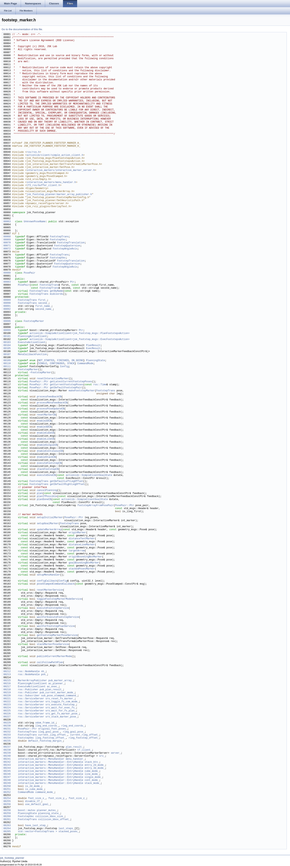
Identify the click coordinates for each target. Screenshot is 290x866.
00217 (7, 686)
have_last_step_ (36, 825)
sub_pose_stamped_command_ (59, 696)
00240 (7, 756)
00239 (7, 753)
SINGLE (42, 363)
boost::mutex (26, 810)
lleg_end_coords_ (46, 726)
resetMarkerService (50, 590)
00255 (7, 801)
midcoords (56, 294)
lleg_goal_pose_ (49, 732)
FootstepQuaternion (67, 246)
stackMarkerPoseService (53, 644)
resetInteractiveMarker (53, 378)
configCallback (47, 581)
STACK (71, 363)
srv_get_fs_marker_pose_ (62, 714)
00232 (7, 732)
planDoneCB (44, 499)
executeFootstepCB (49, 463)
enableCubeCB (45, 433)
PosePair (29, 273)
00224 (7, 708)
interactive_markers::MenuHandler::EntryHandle (50, 762)
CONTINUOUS (57, 363)
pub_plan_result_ (51, 689)
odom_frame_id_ (45, 723)
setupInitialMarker (50, 517)
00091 (7, 306)
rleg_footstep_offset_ (84, 738)
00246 (7, 774)
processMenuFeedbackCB (52, 403)
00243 (7, 765)
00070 (7, 243)
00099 (7, 330)
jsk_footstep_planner (12, 857)
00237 (7, 747)
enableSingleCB (47, 445)
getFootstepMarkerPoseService (57, 635)
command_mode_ (44, 792)
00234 (7, 738)
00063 (7, 221)
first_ (42, 300)
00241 (7, 759)
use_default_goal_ (37, 804)
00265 (7, 831)
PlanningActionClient (32, 336)
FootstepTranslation (71, 243)
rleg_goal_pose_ (74, 732)
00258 (7, 810)
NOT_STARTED (46, 360)
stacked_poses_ (69, 831)
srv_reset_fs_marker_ (60, 699)
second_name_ (44, 309)
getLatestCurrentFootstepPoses (71, 381)
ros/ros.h (33, 152)
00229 (7, 723)
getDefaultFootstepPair (66, 388)
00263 (7, 825)
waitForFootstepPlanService (56, 626)
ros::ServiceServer (31, 699)
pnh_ (44, 674)
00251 (7, 789)
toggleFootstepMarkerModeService (59, 599)
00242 (7, 762)
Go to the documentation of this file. (22, 29)
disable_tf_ (33, 801)
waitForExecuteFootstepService (58, 617)
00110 (7, 363)
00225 (7, 711)
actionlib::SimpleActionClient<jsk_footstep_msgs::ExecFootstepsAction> (80, 339)
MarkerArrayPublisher (32, 680)
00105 (7, 348)
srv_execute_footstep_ (61, 705)
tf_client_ (84, 750)
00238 (7, 750)
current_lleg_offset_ (52, 735)
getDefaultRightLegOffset (67, 484)
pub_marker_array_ (60, 680)
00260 (7, 816)
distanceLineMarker (82, 545)
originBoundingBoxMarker (85, 557)
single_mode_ (93, 777)
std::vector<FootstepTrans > (37, 831)
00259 (7, 813)
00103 (7, 342)
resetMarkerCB (46, 415)
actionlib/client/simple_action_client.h (55, 155)
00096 (7, 321)
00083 (7, 282)
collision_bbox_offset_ (54, 819)
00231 (7, 729)
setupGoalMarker (48, 523)
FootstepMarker (34, 321)
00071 (7, 246)
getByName (56, 291)
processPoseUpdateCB (50, 409)
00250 (7, 786)
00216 (7, 683)
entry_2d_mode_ (95, 765)
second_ (43, 303)
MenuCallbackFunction (32, 354)
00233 (7, 735)
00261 (7, 819)
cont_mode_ (92, 780)
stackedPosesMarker (82, 569)
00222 (7, 702)
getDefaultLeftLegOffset (66, 481)
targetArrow (77, 551)
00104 (7, 345)
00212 (7, 671)
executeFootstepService (53, 608)
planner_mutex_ (47, 810)
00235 (7, 741)
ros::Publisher (28, 689)
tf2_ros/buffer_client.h (43, 185)
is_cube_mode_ (34, 789)
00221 (7, 699)
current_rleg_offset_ (84, 735)
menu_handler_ (75, 759)
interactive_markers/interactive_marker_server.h (61, 170)
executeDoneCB (46, 475)
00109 (7, 360)
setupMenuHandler (48, 575)
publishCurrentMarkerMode (54, 656)
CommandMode (85, 363)
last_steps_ (67, 828)
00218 (7, 689)
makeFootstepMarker (82, 391)
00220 (7, 696)
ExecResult (93, 348)
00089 (7, 300)
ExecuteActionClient (32, 342)
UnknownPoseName (35, 221)
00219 (7, 692)
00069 (7, 240)
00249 (7, 783)
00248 (7, 780)
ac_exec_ (53, 686)
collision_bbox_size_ (49, 816)
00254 (7, 798)
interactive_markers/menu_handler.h (51, 182)
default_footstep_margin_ (45, 741)
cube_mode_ (92, 771)
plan (40, 493)
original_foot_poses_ (52, 729)
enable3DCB (44, 427)
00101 (7, 336)
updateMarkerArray (49, 529)
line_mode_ (92, 774)
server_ (116, 753)
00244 (7, 768)
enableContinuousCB (50, 451)
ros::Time (99, 384)
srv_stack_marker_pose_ (61, 717)
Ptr (72, 282)
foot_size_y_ (57, 798)
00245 (7, 771)
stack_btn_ (92, 762)
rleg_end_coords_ (73, 726)
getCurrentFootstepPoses (66, 384)
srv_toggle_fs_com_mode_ (62, 702)
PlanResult (93, 345)
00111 (7, 366)
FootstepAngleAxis (65, 249)
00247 (7, 777)
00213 (7, 674)
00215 (7, 680)
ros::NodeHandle (29, 671)
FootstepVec (58, 240)
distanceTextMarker (82, 538)
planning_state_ (49, 813)
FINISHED (63, 360)
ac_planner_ (56, 683)
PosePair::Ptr (39, 381)
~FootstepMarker (40, 372)
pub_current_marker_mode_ (57, 692)
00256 (7, 804)
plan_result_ (74, 747)
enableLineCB (45, 439)
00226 (7, 714)
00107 (7, 354)
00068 (7, 237)
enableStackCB (46, 457)
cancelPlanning (47, 490)
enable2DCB (44, 421)
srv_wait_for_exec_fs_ (61, 708)
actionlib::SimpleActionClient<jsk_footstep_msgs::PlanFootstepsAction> (80, 333)
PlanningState (95, 360)
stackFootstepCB (48, 469)
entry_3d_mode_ (95, 768)
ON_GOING (77, 360)
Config (64, 366)
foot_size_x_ (36, 798)
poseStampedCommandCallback (56, 584)
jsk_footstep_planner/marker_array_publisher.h (59, 194)
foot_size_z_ (77, 798)
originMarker (77, 532)
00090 (7, 303)
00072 (7, 249)
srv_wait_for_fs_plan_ (61, 711)
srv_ (102, 756)
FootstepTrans (59, 237)
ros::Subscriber (29, 696)
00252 (7, 792)
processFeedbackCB (49, 397)
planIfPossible (47, 496)
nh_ (43, 671)
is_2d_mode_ (33, 786)
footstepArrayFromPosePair (95, 505)
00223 (7, 705)
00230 (7, 726)
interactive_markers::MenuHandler (41, 759)
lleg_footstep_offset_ (50, 738)
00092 (7, 309)
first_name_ (43, 306)
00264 (7, 828)
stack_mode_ (92, 783)
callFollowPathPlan (50, 662)
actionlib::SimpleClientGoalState (89, 475)
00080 (7, 273)
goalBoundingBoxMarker (84, 563)
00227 (7, 717)
